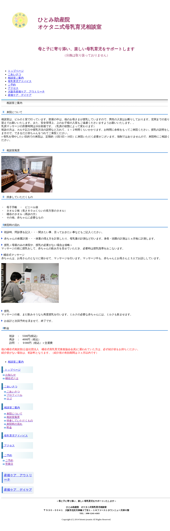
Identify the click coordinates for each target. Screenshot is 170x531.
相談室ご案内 (10, 407)
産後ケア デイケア (18, 489)
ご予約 (6, 455)
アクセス (8, 445)
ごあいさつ (9, 386)
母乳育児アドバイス (14, 435)
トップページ (11, 369)
